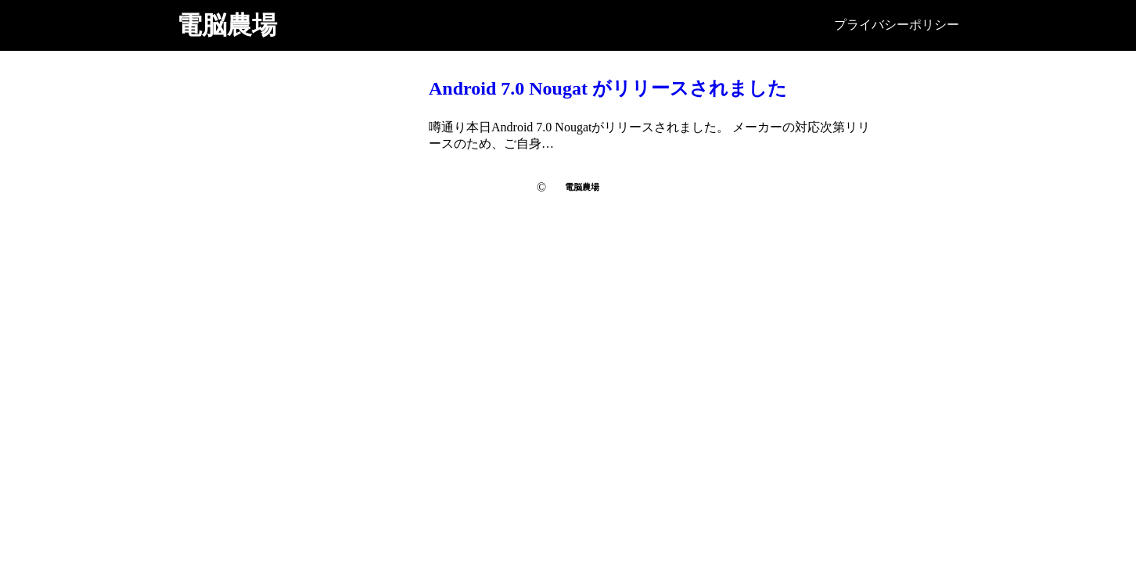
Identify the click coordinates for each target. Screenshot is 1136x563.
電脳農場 (227, 25)
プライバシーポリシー (896, 24)
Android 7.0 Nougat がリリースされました (608, 88)
